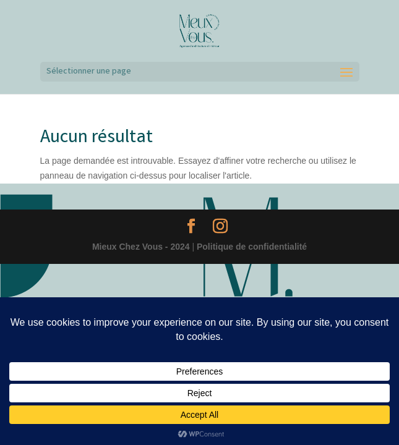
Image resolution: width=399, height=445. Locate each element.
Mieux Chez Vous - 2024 (141, 247)
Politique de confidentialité (252, 247)
